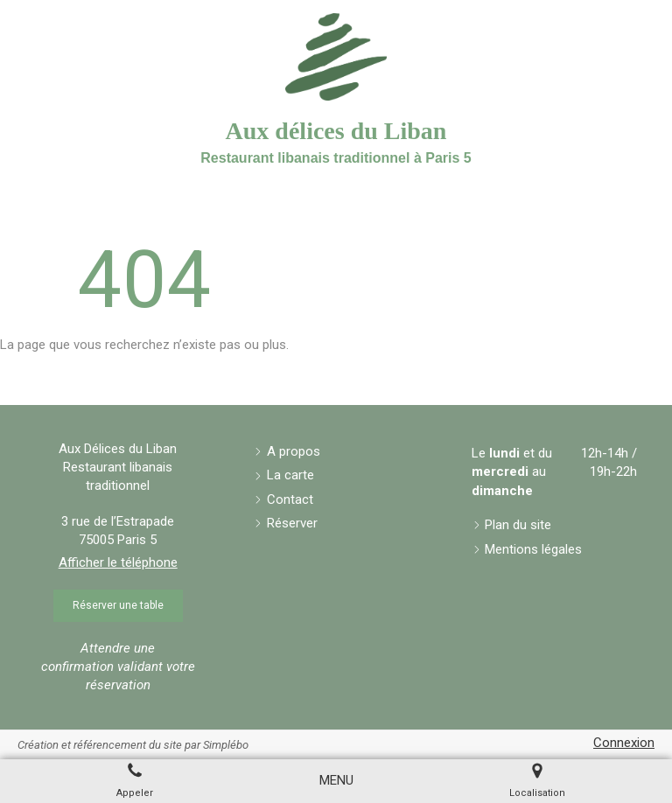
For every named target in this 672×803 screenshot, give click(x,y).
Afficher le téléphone (118, 562)
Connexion (623, 743)
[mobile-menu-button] (336, 780)
